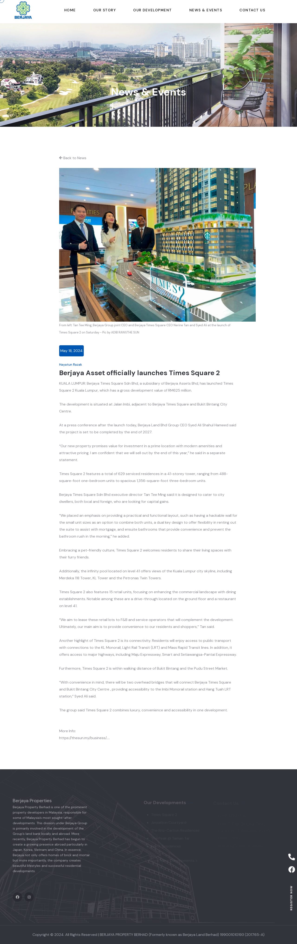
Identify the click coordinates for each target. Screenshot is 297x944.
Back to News (72, 157)
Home (70, 10)
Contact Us (252, 10)
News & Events (205, 10)
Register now (291, 898)
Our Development (152, 10)
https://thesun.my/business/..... (84, 737)
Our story (104, 10)
